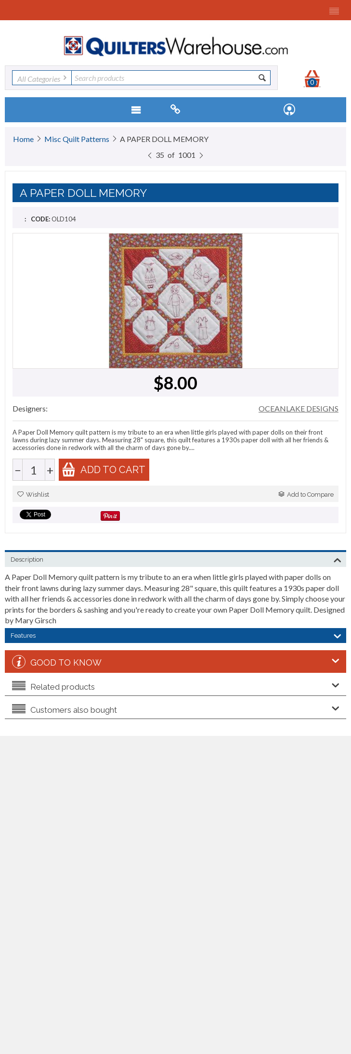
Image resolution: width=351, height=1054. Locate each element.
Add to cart (103, 469)
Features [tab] (176, 634)
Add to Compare (306, 494)
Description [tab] (176, 558)
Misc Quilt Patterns (76, 138)
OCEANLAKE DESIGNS (298, 408)
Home (23, 138)
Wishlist (33, 494)
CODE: (40, 219)
